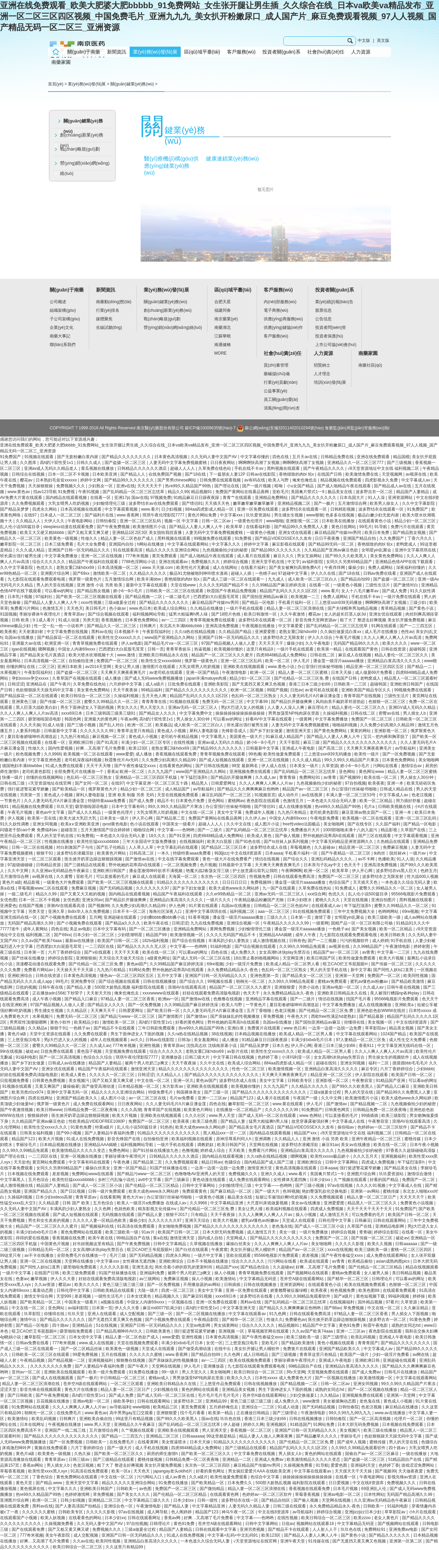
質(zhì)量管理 (276, 365)
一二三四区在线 (100, 946)
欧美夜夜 (8, 631)
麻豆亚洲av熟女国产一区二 (367, 812)
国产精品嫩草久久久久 (317, 1436)
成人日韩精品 (256, 1354)
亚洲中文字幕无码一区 (68, 1092)
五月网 (95, 917)
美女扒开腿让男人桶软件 (253, 1249)
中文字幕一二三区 (394, 952)
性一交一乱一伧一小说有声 (59, 625)
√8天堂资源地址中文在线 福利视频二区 (384, 468)
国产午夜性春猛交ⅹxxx (135, 765)
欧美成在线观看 (315, 1261)
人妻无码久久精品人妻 (249, 1506)
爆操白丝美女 (98, 1168)
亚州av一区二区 (27, 1372)
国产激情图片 (171, 1016)
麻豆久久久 (284, 555)
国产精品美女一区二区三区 (307, 975)
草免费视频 (274, 1016)
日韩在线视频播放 (160, 981)
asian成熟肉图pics (393, 1261)
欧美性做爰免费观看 (282, 754)
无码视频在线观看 (118, 1214)
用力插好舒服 (409, 800)
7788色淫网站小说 (138, 561)
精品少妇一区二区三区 (415, 520)
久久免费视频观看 (29, 503)
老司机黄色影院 (37, 771)
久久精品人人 (28, 520)
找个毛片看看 (193, 1412)
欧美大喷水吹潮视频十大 (92, 655)
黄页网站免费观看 (49, 1162)
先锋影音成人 (234, 730)
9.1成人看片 (44, 620)
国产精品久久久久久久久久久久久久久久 (360, 742)
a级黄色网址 (158, 958)
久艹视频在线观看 (351, 1179)
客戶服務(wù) (241, 52)
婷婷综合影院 (61, 958)
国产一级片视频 (257, 486)
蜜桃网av (236, 800)
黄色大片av (133, 1197)
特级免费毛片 (161, 1092)
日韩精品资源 (49, 864)
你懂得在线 (355, 1022)
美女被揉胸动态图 (340, 1401)
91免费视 (244, 538)
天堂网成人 (237, 1238)
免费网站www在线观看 (93, 1173)
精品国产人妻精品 (413, 491)
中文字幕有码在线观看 (90, 1162)
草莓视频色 (301, 847)
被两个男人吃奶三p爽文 (147, 1063)
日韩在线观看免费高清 (294, 876)
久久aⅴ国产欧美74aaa (42, 940)
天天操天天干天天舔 (75, 969)
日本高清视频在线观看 (81, 509)
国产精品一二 (420, 666)
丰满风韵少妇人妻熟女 (229, 940)
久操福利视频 (127, 695)
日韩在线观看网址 (145, 1517)
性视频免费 (260, 876)
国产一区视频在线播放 (336, 1377)
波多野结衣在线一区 (240, 1500)
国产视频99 (351, 777)
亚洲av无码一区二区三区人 (193, 707)
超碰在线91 (327, 1063)
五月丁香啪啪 (259, 1010)
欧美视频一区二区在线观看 (88, 754)
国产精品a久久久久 (123, 923)
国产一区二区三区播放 (150, 929)
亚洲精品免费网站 (272, 497)
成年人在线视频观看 (109, 1039)
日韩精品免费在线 (338, 456)
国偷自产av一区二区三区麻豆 (372, 1453)
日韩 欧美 (21, 620)
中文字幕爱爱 (291, 625)
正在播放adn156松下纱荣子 (58, 993)
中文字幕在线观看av (247, 1313)
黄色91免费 (350, 1325)
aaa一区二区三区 (274, 911)
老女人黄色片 (387, 1517)
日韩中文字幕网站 (342, 1162)
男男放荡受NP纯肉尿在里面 (294, 713)
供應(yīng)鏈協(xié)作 (283, 327)
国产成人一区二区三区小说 (98, 1185)
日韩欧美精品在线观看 (114, 1290)
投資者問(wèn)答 (330, 327)
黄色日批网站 (344, 526)
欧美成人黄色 (260, 835)
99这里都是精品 (221, 1436)
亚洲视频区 (277, 1424)
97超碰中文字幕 (293, 573)
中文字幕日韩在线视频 (234, 1057)
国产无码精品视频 (116, 888)
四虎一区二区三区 (178, 1290)
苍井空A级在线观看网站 (302, 1278)
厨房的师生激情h (163, 1453)
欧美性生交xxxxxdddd (161, 660)
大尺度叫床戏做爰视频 (268, 1203)
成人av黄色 (176, 1477)
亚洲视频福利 (394, 1156)
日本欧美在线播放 (339, 520)
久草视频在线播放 (207, 1243)
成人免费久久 (244, 952)
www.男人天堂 (222, 1115)
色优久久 (45, 567)
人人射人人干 (325, 1529)
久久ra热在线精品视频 (195, 631)
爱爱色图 (339, 1465)
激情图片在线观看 (159, 666)
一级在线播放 (415, 1453)
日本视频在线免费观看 (29, 1173)
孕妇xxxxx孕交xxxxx (31, 678)
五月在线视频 (114, 1354)
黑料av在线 (101, 631)
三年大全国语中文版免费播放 (149, 841)
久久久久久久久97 (153, 888)
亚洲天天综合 (198, 1220)
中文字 (293, 561)
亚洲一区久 (183, 1080)
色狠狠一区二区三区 (387, 701)
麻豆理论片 (318, 707)
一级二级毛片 (178, 596)
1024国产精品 (393, 1034)
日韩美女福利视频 (37, 1133)
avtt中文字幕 (150, 1179)
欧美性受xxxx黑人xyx (48, 1471)
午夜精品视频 (33, 1360)
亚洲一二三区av (213, 1098)
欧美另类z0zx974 (28, 1092)
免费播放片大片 (306, 829)
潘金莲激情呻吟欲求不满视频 (156, 870)
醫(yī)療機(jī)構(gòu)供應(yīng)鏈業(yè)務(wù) (171, 166)
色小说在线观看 (145, 824)
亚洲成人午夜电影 (299, 748)
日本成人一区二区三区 (61, 515)
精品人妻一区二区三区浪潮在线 (295, 608)
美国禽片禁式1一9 (308, 491)
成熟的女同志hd (406, 1325)
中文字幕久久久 (226, 544)
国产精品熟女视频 (410, 532)
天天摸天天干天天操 (354, 1471)
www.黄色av (19, 491)
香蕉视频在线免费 (69, 1238)
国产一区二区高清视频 (60, 1057)
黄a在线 (160, 1238)
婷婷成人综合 (213, 1150)
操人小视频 (306, 1214)
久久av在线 (83, 1541)
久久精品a (38, 1028)
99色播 (254, 754)
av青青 (330, 777)
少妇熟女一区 (101, 486)
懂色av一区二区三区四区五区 (127, 975)
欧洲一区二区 (263, 672)
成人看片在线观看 (254, 555)
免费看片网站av (39, 969)
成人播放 (113, 678)
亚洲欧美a (405, 1004)
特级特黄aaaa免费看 (107, 800)
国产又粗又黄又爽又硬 (89, 532)
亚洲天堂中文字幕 (82, 1482)
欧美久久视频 (380, 1243)
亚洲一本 (395, 783)
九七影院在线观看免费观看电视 (37, 579)
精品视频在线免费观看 (341, 480)
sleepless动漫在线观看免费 (68, 526)
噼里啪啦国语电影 (45, 719)
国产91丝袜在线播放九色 (156, 1150)
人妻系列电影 (28, 730)
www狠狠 (314, 515)
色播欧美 (386, 859)
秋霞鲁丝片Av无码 (122, 760)
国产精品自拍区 (276, 1500)
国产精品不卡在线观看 (115, 1028)
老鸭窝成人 (406, 544)
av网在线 (421, 1354)
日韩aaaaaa (406, 1243)
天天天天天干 (150, 486)
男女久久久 (127, 707)
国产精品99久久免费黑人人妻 (301, 526)
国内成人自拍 (211, 1238)
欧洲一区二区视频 (247, 690)
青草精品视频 (393, 608)
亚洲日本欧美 (70, 666)
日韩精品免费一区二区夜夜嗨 (91, 1109)
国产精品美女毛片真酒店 (43, 655)
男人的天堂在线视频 (55, 585)
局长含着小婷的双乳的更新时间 (184, 1267)
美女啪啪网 (428, 760)
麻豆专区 (369, 1068)
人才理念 (322, 373)
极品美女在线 (340, 491)
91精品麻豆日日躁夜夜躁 (197, 497)
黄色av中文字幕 (51, 812)
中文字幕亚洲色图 (45, 760)
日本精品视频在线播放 (256, 1034)
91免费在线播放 (144, 1372)
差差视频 (61, 1173)
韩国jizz (221, 853)
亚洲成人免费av (269, 1459)
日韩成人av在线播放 (67, 1063)
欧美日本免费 (377, 532)
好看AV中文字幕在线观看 (269, 719)
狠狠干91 (45, 853)
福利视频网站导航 (149, 614)
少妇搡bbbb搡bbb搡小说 (163, 917)
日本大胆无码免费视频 (223, 1232)
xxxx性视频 (92, 602)
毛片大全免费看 (92, 544)
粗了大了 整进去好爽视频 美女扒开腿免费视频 (383, 620)
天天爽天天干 (103, 1010)
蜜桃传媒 (413, 1138)
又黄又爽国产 (48, 1086)
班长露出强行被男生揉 (21, 555)
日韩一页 (155, 649)
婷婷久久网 (253, 1424)
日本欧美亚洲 (105, 474)
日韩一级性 (208, 1500)
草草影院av (376, 1028)
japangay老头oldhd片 (173, 1471)
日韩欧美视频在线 (395, 806)
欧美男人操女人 (385, 503)
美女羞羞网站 (207, 1039)
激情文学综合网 (39, 1296)
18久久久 (158, 835)
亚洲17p (121, 497)
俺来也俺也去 (305, 480)
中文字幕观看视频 (122, 509)
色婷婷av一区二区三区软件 (382, 1127)
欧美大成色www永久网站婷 (234, 888)
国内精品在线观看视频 (67, 497)
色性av (407, 631)
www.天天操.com (158, 567)
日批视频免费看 (15, 1080)
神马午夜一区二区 (239, 1512)
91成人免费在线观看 (64, 765)
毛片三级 (118, 1255)
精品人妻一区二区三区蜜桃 (303, 672)
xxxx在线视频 (340, 1249)
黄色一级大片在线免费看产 (227, 859)
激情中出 (28, 1319)
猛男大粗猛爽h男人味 (189, 614)
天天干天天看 (127, 952)
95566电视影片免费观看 (414, 894)
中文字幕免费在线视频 (68, 631)
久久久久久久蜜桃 (146, 1354)
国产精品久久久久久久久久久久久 (196, 690)
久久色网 (103, 1208)
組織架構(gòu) (63, 310)
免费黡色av (295, 1319)
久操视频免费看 (298, 1465)
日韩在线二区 (323, 655)
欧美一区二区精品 (376, 800)
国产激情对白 (406, 585)
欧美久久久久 (395, 643)
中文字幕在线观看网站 (188, 544)
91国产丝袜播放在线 (169, 1168)
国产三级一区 (217, 1092)
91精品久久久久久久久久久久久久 (188, 882)
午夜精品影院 (207, 1319)
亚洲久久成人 (273, 1173)
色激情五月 (53, 608)
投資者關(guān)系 (281, 52)
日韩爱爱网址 (224, 783)
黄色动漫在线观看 (209, 1179)
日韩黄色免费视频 (49, 1080)
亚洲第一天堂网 (350, 975)
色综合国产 (340, 882)
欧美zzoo (363, 1517)
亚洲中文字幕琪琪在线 (416, 550)
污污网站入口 (150, 1477)
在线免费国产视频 (165, 474)
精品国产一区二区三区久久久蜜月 (222, 655)
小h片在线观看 (423, 1512)
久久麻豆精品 (416, 1307)
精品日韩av (211, 1162)
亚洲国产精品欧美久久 (77, 1098)
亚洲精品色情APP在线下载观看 (404, 561)
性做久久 (89, 538)
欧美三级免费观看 (79, 1273)
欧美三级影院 (394, 1115)
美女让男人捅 (127, 666)
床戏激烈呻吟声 (17, 1447)
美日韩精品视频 (407, 1273)
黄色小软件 (61, 1022)
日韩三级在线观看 (290, 1506)
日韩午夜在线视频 (404, 987)
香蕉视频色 (112, 620)
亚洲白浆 (236, 1028)
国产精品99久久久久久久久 (129, 480)
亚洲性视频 (150, 1045)
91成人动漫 (69, 620)
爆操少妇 (357, 567)
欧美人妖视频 (53, 1517)
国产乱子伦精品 (111, 847)
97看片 (391, 1302)
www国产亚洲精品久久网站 (169, 637)
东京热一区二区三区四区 (224, 876)
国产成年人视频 (352, 1442)
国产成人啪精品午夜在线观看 (344, 486)
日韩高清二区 (142, 853)
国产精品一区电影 (259, 602)
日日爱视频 (339, 1482)
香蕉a (112, 771)
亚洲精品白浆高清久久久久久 (394, 660)
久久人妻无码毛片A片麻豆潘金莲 (310, 695)
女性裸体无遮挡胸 (290, 1179)
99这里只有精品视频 (135, 1418)
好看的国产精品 (385, 1179)
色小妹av (118, 608)
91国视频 (8, 614)
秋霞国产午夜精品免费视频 (232, 590)
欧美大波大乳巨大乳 (78, 818)
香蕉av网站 (34, 1465)
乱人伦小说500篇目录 (20, 526)
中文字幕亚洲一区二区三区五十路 (157, 783)
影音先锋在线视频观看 (41, 1389)
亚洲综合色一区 (119, 1506)
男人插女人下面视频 (410, 1313)
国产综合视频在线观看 (109, 614)
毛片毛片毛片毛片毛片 (219, 1395)
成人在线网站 (225, 567)
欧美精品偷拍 (360, 1261)
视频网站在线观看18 (315, 1523)
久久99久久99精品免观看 (303, 946)
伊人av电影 (131, 643)
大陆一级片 (148, 1290)
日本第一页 (301, 917)
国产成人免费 (395, 590)
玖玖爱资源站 (259, 515)
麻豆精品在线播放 (402, 1407)
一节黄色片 (11, 800)
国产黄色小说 (422, 608)
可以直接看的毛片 (113, 876)
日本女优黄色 (139, 1296)
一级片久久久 (219, 899)
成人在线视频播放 (375, 1004)
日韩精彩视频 (343, 509)
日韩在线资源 (394, 649)
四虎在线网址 (41, 1098)
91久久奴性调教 (15, 824)
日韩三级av (80, 1459)
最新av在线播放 (80, 940)
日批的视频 (26, 987)
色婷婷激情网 (78, 1494)
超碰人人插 (241, 573)
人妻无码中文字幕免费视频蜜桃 (178, 462)
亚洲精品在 (37, 684)
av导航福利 (406, 748)
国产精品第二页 (171, 818)
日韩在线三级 (13, 783)
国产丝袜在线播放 (29, 958)
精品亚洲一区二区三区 (360, 847)
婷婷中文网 (91, 480)
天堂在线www (183, 585)
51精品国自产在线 (405, 1459)
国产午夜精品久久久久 (324, 468)
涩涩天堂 (8, 1389)
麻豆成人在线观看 (149, 876)
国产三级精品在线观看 (85, 864)
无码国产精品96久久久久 (356, 643)
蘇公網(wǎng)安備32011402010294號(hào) (280, 428)
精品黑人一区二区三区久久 (372, 1203)
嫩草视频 (39, 1278)
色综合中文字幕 (265, 1477)
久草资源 (330, 765)
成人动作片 (288, 794)
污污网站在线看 (282, 1261)
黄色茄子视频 (90, 1051)
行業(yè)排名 (108, 310)
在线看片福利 (253, 567)
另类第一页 (30, 794)
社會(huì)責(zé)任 (326, 52)
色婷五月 (428, 870)
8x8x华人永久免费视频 (89, 911)
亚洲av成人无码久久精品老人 (51, 468)
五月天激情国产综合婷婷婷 (106, 829)
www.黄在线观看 (288, 1103)
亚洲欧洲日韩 (81, 742)
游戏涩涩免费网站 (418, 1465)
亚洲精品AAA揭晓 (276, 934)
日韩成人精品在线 (397, 789)
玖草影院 (32, 1313)
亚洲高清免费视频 (222, 625)
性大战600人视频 (422, 876)
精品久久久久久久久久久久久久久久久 (193, 1068)
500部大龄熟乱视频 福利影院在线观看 (130, 987)
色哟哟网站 (389, 911)
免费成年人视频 (260, 812)
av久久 (137, 1039)
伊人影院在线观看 (372, 1074)
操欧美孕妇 (124, 1401)
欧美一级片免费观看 (107, 1372)
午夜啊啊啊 (291, 870)
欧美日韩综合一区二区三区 (86, 695)
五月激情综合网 (353, 503)
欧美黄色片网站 (112, 853)
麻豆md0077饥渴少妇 (163, 1307)
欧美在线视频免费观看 (365, 1284)
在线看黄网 (110, 1197)
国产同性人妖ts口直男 (394, 969)
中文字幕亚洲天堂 (240, 1307)
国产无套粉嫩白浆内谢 (78, 456)
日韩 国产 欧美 (76, 1203)
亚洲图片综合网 (55, 573)
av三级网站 (150, 1278)
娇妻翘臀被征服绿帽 (289, 1290)
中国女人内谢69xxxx (77, 649)
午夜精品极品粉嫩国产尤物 (259, 899)
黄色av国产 (137, 964)
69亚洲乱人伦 (374, 1488)
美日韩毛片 (96, 608)
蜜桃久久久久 (328, 899)
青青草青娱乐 (179, 649)
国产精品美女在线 (401, 1168)
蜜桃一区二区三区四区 (412, 1249)
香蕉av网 (173, 1517)
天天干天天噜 (99, 765)
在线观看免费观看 (400, 1290)
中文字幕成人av (416, 480)
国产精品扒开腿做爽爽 (292, 701)
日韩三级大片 (198, 1057)
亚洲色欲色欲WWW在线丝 (381, 1010)
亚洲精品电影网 (390, 1226)
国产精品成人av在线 (393, 486)
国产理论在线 (227, 486)
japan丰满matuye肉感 (206, 678)
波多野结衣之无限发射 (284, 637)
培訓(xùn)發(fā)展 (330, 382)
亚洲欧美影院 (216, 684)
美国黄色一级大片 (246, 736)
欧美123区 (139, 748)
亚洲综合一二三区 (258, 1407)
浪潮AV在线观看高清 (66, 905)
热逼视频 (203, 649)
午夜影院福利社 (157, 631)
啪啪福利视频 (345, 725)
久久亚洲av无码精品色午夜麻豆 (61, 870)
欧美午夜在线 (156, 923)
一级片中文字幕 (209, 1255)
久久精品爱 (49, 1203)
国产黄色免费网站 (331, 730)
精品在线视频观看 (421, 1267)
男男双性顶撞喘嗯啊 (29, 1022)
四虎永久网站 (45, 509)
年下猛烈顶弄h (194, 777)
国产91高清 (107, 742)
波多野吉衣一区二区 (375, 491)
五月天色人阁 (154, 695)
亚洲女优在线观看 (295, 532)
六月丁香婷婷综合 (65, 952)
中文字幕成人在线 (349, 1121)
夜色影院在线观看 (264, 800)
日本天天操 (342, 672)
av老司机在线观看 (166, 672)
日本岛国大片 (352, 497)
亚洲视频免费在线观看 (250, 771)
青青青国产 (368, 1342)
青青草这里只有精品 (136, 730)
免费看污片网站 (25, 608)
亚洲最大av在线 (27, 643)
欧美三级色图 (205, 1121)
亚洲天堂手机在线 (268, 561)
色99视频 (291, 1191)
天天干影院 (290, 742)
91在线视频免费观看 (312, 911)
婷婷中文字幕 (257, 544)
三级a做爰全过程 (121, 602)
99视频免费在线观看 (213, 538)
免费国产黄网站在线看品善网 (242, 491)
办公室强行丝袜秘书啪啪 (320, 666)
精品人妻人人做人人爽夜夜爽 (266, 1436)
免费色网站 (119, 1150)
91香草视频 (199, 917)
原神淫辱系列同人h (234, 1138)
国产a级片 (344, 1296)
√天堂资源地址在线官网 (50, 783)
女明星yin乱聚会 (377, 550)
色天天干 (352, 864)
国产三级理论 (335, 1337)
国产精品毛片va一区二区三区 (171, 643)
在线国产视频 (31, 905)
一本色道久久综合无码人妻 (332, 800)
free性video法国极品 (302, 824)
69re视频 (410, 911)
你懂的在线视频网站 (45, 777)
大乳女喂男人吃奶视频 (69, 503)
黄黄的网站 (361, 730)
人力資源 (360, 52)
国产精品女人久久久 (158, 713)
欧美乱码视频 (364, 1337)
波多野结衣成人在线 (269, 847)
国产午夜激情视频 (17, 1109)
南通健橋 (222, 344)
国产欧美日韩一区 (164, 1010)
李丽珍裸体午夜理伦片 (40, 614)
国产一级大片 (268, 1191)
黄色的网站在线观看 (200, 1389)
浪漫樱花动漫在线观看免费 (41, 964)
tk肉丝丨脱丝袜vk (390, 853)
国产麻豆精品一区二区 (231, 1191)
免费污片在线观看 (408, 526)
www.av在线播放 (390, 1412)
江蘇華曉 (222, 336)
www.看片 (150, 509)
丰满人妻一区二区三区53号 (351, 794)
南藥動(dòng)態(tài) (113, 301)
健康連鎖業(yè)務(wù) (232, 159)
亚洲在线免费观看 (374, 456)
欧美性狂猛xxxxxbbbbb (98, 841)
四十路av (61, 1325)
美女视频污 (79, 1080)
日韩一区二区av (217, 520)
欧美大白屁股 (220, 841)
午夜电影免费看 (325, 818)
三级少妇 (418, 602)
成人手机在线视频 (152, 1447)
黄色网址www (372, 771)
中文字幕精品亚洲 (227, 1203)
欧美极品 (163, 725)
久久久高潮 (131, 1109)
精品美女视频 (402, 1028)
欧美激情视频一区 (187, 934)
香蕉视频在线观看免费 (176, 754)
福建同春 (222, 310)
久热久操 (83, 1453)
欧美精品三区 (166, 1407)
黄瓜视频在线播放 (98, 468)
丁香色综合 (43, 1477)
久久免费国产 (392, 538)
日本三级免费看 (59, 544)
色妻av (22, 1278)
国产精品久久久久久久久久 (127, 456)
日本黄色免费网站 (142, 620)
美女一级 (288, 1232)
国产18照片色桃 (226, 614)
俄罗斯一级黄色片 (86, 579)
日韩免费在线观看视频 (221, 480)
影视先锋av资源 (403, 1477)
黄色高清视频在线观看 (296, 1168)
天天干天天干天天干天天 (370, 1208)
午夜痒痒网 (335, 567)
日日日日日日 (235, 882)
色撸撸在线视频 (228, 999)
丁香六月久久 (420, 538)
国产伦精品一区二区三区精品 (152, 1185)
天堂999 (64, 1296)
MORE (220, 353)
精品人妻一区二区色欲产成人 (127, 538)
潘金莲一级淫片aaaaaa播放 (339, 660)
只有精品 (199, 1214)
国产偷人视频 (288, 835)
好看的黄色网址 (190, 1022)
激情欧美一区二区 (110, 573)
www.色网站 (311, 1115)
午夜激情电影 (235, 672)
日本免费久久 (240, 1482)
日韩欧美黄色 (158, 1331)
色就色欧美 (125, 1208)
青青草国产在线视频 (363, 695)
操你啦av (346, 1127)
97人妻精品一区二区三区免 (361, 1039)
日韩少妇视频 (73, 1500)
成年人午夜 (306, 934)
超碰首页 (69, 829)
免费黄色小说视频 (417, 1203)
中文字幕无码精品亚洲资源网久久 (342, 841)
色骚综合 (233, 1162)
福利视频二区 (243, 911)
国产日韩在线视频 (212, 765)
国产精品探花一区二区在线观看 (66, 637)
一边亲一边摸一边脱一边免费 (335, 1028)
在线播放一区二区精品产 (239, 1109)
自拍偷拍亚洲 (81, 660)
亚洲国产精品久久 (41, 1191)
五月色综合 (39, 1179)
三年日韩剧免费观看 (157, 1028)
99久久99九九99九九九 (350, 1412)
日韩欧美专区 (300, 1080)
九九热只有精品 (75, 736)
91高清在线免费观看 (136, 1226)
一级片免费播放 (314, 1232)
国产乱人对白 (112, 725)
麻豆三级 (312, 742)
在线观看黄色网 (225, 1494)
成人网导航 (158, 1512)
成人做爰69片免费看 (374, 672)
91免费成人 (346, 888)
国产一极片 (324, 503)
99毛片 (365, 526)
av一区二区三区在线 (148, 1098)
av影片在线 (238, 1051)
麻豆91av (330, 1144)
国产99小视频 (69, 1133)
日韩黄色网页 (338, 1109)
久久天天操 (30, 725)
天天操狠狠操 (41, 486)
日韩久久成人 (89, 462)
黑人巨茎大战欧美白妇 (37, 707)
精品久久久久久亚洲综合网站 (173, 550)
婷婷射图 (422, 946)
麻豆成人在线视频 (355, 655)
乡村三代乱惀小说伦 (117, 1179)
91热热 (166, 1127)
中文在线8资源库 (246, 853)
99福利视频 (399, 1296)
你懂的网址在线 (21, 666)
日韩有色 (297, 940)
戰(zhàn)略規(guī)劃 (80, 149)
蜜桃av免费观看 (333, 981)
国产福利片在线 (100, 515)
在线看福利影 (259, 526)
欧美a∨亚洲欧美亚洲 (80, 824)
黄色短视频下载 (371, 1296)
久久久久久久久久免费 (51, 1366)
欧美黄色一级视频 (62, 538)
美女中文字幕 (230, 812)
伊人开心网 (143, 818)
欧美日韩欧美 (393, 934)
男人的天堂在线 (359, 1092)
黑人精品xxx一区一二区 (225, 1133)
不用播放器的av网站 (202, 1284)
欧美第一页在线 (42, 818)
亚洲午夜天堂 (293, 1541)
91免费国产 (11, 456)
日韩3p (185, 1039)
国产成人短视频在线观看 (222, 760)
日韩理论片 (382, 1278)
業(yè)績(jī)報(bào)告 (334, 301)
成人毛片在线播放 (382, 631)
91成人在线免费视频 (85, 1138)
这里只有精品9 (260, 649)
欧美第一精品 (330, 649)
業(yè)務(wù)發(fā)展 (155, 52)
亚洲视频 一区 (232, 1331)
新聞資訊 (116, 52)
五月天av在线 (305, 456)
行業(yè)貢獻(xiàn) (281, 382)
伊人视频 (16, 818)
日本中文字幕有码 (128, 806)
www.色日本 (140, 608)
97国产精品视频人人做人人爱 (229, 643)
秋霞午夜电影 (376, 1325)
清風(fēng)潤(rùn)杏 (282, 408)
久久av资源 (45, 1284)
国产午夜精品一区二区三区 (346, 853)
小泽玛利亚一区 (296, 1057)
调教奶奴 (206, 1144)
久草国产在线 (413, 829)
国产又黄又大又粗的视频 (83, 894)
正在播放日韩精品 (253, 1412)
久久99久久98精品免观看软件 (304, 1296)
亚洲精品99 (216, 1401)
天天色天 (75, 608)
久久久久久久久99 (97, 730)
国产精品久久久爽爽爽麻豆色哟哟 (248, 789)
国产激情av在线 (140, 859)
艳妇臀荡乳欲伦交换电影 (325, 1191)
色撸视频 (190, 1150)
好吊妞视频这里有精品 (94, 1243)
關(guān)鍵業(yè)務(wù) (132, 84)
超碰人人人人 (183, 468)
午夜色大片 (298, 1016)
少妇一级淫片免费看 (391, 1354)
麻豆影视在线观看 (289, 544)
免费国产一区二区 (384, 975)
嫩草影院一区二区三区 (21, 544)
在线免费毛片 (69, 1412)
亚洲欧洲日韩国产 (407, 684)
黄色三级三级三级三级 (124, 1284)
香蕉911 (367, 1045)
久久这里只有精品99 (125, 1547)
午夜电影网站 (80, 520)
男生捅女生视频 (289, 515)
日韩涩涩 (16, 684)
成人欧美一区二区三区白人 (313, 579)
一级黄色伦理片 (249, 520)
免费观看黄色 (195, 1191)
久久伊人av (256, 818)
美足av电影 (80, 929)
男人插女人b (415, 713)
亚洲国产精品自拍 (360, 538)
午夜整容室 (362, 1080)
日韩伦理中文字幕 (335, 1220)
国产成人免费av (367, 1372)
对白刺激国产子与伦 (75, 847)
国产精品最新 (372, 1016)
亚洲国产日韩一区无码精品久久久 (79, 550)
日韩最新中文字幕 (61, 730)
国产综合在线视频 (189, 940)
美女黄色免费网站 (387, 555)
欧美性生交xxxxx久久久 (120, 637)
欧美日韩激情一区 (261, 614)
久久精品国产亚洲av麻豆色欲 (331, 550)
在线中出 (223, 1348)
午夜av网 (128, 719)
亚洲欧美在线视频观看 (244, 666)
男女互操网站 (310, 555)
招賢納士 (322, 365)
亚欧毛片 (280, 491)
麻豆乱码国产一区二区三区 (227, 794)
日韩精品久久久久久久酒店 (142, 468)
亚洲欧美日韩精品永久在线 (164, 655)
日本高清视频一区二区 (118, 567)
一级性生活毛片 (109, 1296)
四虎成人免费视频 (378, 1162)
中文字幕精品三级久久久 (147, 1500)
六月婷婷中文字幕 (126, 684)
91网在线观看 (384, 625)
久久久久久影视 (350, 1243)
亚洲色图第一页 (265, 975)
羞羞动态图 (43, 1290)
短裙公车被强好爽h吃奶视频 (282, 1197)
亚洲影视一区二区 (303, 520)
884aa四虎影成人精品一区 (210, 509)
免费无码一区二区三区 (223, 701)
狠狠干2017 (177, 1214)
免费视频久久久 (71, 486)
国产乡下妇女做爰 (267, 730)
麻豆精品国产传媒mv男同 (338, 532)
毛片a (370, 806)
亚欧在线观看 (239, 1255)
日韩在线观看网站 (390, 1220)
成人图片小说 (267, 824)
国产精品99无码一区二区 (331, 544)
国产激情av (197, 1016)
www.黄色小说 (281, 666)
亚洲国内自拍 (121, 544)
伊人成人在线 (274, 765)
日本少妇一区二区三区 (94, 934)
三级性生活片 (378, 585)
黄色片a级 (11, 882)
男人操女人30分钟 (193, 719)
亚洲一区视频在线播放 (81, 1156)
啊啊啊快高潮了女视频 (259, 462)
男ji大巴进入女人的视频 (243, 707)
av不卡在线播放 (39, 1255)
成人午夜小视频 (47, 999)
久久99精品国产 (368, 946)
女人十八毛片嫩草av (360, 590)
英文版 (383, 40)
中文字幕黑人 (214, 736)
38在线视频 (221, 1034)
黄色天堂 (24, 1482)
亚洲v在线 (125, 486)
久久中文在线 (239, 824)
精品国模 (401, 456)
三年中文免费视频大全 (355, 911)
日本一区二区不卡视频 (69, 474)
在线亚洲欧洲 (15, 1004)
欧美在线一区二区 (381, 777)
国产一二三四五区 (417, 625)
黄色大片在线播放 (81, 1389)
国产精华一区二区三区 (348, 1278)
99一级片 (171, 1372)
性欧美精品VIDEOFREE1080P (97, 1121)
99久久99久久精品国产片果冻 (352, 760)
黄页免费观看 (165, 555)
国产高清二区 (331, 748)
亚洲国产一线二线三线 (66, 1430)
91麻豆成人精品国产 (284, 736)
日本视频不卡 (127, 631)
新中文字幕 (361, 969)
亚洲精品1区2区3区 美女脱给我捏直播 (147, 532)
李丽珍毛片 (26, 1144)
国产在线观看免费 (29, 1529)
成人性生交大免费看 (408, 1039)
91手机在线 (402, 940)
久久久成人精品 (31, 550)
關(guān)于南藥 (83, 52)
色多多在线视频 (340, 515)
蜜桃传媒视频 (150, 1459)
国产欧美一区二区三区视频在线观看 (89, 596)
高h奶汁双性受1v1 (57, 462)
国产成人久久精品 (85, 812)
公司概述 (58, 301)
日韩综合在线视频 (29, 474)
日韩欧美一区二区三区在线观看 (175, 590)
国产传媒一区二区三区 (61, 701)
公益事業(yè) (275, 391)
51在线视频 (107, 1325)
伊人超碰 (232, 1424)
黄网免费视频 (223, 929)
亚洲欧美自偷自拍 (96, 1418)
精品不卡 (165, 800)
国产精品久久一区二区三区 (112, 625)
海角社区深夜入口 (166, 911)
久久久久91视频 (371, 1185)
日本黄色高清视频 (171, 456)
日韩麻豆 (363, 1220)
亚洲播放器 (172, 1057)
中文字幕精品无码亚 (258, 1278)
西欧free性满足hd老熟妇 (334, 1016)
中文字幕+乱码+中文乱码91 (233, 1535)
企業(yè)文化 (61, 327)
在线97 (31, 515)
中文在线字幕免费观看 (179, 859)
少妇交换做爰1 (303, 1395)
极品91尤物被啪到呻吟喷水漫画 (199, 573)
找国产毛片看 (359, 999)
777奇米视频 (137, 555)
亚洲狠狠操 (86, 958)
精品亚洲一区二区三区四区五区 (375, 666)
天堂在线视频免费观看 (178, 794)
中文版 (364, 40)
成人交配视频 (132, 1313)
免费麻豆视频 (395, 847)
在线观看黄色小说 (375, 520)
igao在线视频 (24, 649)
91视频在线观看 (39, 456)
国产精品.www (49, 1482)
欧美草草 (235, 526)
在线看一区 (101, 497)
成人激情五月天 (334, 1214)
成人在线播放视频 (295, 806)
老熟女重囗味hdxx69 (75, 567)
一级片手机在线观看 (245, 608)
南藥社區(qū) (370, 365)
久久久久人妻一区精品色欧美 (100, 1220)
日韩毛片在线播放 (401, 1372)
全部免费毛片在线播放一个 (79, 771)
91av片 (149, 1232)
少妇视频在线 (166, 1389)
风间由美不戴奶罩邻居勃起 (341, 701)
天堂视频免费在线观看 (126, 1051)
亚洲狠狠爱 (285, 987)
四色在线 (281, 456)
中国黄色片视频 (55, 1243)
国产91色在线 (248, 841)
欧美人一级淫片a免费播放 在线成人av (152, 1203)
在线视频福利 (192, 841)
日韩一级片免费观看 (107, 1191)
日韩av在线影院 (160, 1039)
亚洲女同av (92, 899)
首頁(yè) (55, 84)
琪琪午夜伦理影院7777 (164, 515)
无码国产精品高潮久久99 (31, 923)
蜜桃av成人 (159, 1377)
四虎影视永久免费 (382, 480)
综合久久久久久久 (49, 561)
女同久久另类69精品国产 (349, 561)
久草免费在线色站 (215, 468)
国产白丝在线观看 (192, 1249)
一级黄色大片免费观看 (64, 882)
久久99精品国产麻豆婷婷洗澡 (279, 585)
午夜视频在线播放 (259, 625)
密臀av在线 (390, 713)
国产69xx (82, 573)
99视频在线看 (220, 981)
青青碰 (365, 1232)
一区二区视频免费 (181, 864)
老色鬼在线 (282, 1226)
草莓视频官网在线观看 (269, 1331)
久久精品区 (77, 1010)
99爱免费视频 (86, 1354)
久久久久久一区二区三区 (112, 1074)
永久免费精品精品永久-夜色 (233, 969)
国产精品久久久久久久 (390, 1535)
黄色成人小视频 (172, 730)
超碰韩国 (418, 649)
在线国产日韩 (330, 474)
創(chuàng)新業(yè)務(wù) (81, 140)
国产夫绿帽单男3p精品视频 (353, 608)
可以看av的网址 (60, 590)
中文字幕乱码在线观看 (178, 847)
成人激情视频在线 (270, 940)
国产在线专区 (360, 824)
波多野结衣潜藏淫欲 (76, 853)
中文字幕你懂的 (255, 456)
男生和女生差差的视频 (49, 1220)
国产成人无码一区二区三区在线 (202, 958)
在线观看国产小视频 (19, 1517)
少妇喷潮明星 (130, 934)
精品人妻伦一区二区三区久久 (402, 655)
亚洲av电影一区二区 (341, 987)
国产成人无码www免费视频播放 (154, 678)
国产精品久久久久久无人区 (142, 946)
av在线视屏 (313, 794)
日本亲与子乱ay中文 (323, 864)
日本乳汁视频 (20, 596)
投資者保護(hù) (329, 336)
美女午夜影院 (58, 1535)
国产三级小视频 (82, 725)
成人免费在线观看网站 (94, 1103)
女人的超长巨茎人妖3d (345, 614)
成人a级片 (155, 684)
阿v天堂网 (296, 1372)
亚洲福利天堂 (363, 1465)
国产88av (332, 1307)
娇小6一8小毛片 (128, 590)
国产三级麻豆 (177, 1179)
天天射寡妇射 (31, 631)
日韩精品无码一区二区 (49, 1249)
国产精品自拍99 (356, 579)
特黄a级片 (105, 1127)
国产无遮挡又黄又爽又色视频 (259, 684)
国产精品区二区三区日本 (224, 847)
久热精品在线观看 (394, 841)
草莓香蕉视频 (13, 1471)
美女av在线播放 (356, 1144)
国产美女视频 (364, 929)
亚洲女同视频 (45, 824)
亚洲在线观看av (174, 561)
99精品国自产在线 (133, 1238)
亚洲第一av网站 (366, 1191)
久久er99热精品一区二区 (229, 894)
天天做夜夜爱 (411, 1471)
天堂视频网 (392, 474)
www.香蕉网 (128, 515)
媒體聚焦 (104, 319)
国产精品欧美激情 (408, 981)
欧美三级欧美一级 (385, 917)
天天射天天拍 (99, 993)
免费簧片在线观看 (264, 1028)
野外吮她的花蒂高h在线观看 (329, 835)
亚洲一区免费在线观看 (258, 509)
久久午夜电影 (318, 643)
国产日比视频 (73, 1191)
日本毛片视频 (346, 1488)
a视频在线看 (112, 1302)
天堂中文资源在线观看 (50, 1034)
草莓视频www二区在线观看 (43, 888)
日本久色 (280, 1045)
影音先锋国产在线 (124, 1138)
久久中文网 (18, 870)
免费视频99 (261, 882)
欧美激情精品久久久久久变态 (79, 1150)
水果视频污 (11, 672)
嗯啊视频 (47, 649)
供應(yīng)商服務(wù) (283, 319)
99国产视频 (277, 690)
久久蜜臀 (65, 876)
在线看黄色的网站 (176, 765)
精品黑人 (200, 783)
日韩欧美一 (96, 1442)
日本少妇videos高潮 (54, 1197)
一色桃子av (265, 573)
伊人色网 (177, 905)
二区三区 (46, 666)
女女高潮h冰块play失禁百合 (285, 952)
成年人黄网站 (36, 929)
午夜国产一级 (306, 1098)
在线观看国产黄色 (362, 649)
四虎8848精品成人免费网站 (282, 655)
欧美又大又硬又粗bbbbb (43, 532)
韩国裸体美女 (189, 1092)
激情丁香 (323, 917)
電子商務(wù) (276, 310)
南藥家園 (61, 62)
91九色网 (278, 1313)
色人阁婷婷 (182, 1512)
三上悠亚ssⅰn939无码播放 (339, 602)
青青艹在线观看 (237, 497)
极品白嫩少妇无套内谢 (379, 515)
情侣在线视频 (268, 859)
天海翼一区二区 (183, 876)
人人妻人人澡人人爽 (286, 707)
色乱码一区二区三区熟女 (254, 695)
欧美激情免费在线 (362, 474)
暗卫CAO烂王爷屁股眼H (346, 964)
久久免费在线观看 (91, 1034)
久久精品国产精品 (235, 631)
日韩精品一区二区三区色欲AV (281, 905)
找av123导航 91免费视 (54, 491)
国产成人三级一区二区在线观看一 (234, 579)
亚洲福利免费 (152, 1273)
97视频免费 (160, 497)
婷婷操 (419, 1296)
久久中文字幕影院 (419, 503)
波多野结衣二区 (188, 1401)
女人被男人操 (377, 1273)
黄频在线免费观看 (51, 1447)
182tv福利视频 (156, 940)
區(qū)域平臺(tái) (202, 52)
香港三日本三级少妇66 (310, 684)
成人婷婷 (380, 940)
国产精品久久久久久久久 (314, 497)
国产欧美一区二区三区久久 (119, 1453)
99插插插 (370, 1115)
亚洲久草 (57, 911)
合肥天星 (222, 301)
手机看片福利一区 (295, 602)
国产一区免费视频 (399, 754)
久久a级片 (198, 1477)
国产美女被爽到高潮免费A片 (295, 567)
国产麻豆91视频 (198, 1296)
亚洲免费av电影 (404, 1529)
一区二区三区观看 (45, 859)
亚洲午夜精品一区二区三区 (377, 1138)
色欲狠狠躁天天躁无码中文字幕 (45, 690)
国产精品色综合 (255, 1267)
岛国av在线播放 (19, 637)
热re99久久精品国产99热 (188, 486)
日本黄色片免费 (190, 800)
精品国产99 (157, 934)
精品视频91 (202, 491)
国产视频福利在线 (98, 1226)
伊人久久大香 (63, 1278)
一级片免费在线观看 (402, 596)
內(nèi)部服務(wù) (280, 301)
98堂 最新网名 (245, 765)
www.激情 (126, 655)
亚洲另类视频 (252, 1529)
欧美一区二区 (278, 660)
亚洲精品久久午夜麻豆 (135, 1424)
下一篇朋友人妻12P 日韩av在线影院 (242, 474)
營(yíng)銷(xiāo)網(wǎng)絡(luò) (84, 168)
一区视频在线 (180, 1302)
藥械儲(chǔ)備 (277, 373)
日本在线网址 (33, 1424)
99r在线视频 (12, 1051)
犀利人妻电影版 (204, 730)
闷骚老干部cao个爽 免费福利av (29, 829)
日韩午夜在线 (51, 987)
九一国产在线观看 (279, 888)
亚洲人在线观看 (102, 1313)
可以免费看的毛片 (368, 1214)
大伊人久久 (55, 520)
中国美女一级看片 (179, 824)
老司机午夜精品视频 (180, 736)
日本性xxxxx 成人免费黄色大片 (284, 1377)
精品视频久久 (167, 1296)
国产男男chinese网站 (177, 480)
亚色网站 (347, 771)
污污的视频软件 (355, 940)
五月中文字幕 (170, 975)
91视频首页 (264, 794)
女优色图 (8, 899)
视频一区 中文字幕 (182, 520)
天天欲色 (22, 1162)
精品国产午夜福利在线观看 (94, 561)
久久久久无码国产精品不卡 (224, 585)
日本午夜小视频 (424, 1144)
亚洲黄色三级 (24, 701)
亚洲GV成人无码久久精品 (413, 707)
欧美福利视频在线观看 (192, 1138)
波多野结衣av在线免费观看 (154, 503)
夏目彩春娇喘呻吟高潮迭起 (33, 736)
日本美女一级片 (304, 765)
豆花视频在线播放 (53, 1401)
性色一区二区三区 (249, 1068)
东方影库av (173, 1086)
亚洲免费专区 (83, 981)
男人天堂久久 (153, 707)
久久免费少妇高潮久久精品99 (387, 725)
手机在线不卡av (249, 468)
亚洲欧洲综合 (20, 975)
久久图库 (28, 462)
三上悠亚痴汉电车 (24, 1039)
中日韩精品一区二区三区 (123, 1377)
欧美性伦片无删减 (193, 567)
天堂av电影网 (199, 1325)
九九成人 (276, 579)
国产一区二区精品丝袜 (82, 1348)
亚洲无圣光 (142, 1267)
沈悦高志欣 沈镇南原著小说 (212, 1045)
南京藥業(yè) (226, 319)
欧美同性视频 (416, 975)
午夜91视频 (89, 491)
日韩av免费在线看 (380, 573)
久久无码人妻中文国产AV (214, 456)
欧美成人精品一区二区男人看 (293, 964)
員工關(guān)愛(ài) (281, 399)
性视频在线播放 (59, 841)
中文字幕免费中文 (196, 713)
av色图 (146, 1488)
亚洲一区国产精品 (203, 672)
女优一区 (214, 1342)
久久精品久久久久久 (148, 573)
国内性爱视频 (61, 748)
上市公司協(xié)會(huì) (335, 344)
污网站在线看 (386, 765)
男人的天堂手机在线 (55, 835)
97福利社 (45, 596)
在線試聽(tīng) (109, 327)
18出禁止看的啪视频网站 (257, 958)
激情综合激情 (420, 1173)
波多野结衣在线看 (257, 1296)
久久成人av (266, 777)
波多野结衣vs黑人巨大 (397, 870)
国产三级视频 (400, 462)
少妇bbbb (425, 1068)
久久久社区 (195, 1115)
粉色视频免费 (28, 754)
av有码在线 (255, 480)
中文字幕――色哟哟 (176, 829)
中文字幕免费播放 (62, 555)
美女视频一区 (380, 1022)
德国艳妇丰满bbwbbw (22, 765)
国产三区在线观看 (375, 835)
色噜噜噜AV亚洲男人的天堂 (200, 1173)
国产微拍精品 (212, 1488)
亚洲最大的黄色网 (101, 719)
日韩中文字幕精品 (170, 1243)
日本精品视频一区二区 (139, 1086)
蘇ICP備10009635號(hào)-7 (210, 428)
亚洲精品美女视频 (239, 1389)
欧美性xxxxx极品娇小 (330, 1156)
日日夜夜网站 (223, 462)
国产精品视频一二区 (144, 596)
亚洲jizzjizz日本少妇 (363, 1512)
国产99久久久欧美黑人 (346, 555)
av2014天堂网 (98, 666)
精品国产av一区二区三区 (305, 789)
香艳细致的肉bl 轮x (297, 474)
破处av (32, 1051)
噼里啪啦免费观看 (80, 1267)
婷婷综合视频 (236, 561)
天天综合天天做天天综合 (122, 958)
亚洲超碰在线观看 (121, 917)
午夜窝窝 (219, 1249)
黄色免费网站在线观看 (82, 1232)
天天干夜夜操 (126, 690)
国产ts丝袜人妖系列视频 (286, 841)
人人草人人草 (141, 847)
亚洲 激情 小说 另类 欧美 (100, 585)
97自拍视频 (355, 783)
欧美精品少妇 (87, 1022)
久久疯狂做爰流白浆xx (341, 631)
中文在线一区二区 (198, 812)
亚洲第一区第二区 (406, 1541)
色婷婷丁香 (268, 1057)
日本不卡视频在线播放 (208, 1261)
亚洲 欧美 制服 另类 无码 (131, 794)
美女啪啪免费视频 (175, 1226)
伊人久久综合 (320, 637)
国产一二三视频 (322, 940)
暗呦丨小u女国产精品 (294, 486)
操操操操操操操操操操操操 (240, 713)
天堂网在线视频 (264, 1144)
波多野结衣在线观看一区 (305, 509)
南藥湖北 (222, 327)
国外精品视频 (370, 1302)
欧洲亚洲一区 (57, 643)
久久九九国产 (161, 771)
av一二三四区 (175, 620)
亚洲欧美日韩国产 (97, 1488)
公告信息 (323, 319)
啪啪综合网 (144, 829)
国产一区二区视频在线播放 (201, 1313)
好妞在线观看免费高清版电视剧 (211, 993)
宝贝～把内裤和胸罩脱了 (386, 736)
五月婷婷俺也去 (224, 1407)
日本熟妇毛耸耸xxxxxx (57, 480)
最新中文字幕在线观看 (147, 585)
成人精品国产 (178, 789)
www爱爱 (124, 754)
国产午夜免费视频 (114, 526)
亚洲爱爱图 (265, 631)
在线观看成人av (326, 905)
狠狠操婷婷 (38, 1115)
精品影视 (389, 829)
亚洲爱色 (8, 905)
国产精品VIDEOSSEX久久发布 (284, 538)
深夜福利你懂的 (411, 567)
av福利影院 (313, 561)
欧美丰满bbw (149, 579)
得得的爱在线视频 (33, 1238)
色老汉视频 (422, 794)
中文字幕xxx (232, 515)
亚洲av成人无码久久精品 (221, 742)
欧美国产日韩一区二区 (118, 940)
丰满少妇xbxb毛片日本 (312, 1039)
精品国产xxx (306, 1133)
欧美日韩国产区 (321, 958)
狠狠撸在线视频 (131, 1360)
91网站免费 (139, 969)
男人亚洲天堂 (215, 1430)
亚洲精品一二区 (237, 1459)
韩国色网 (73, 719)
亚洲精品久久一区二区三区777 (355, 462)
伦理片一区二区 (409, 1418)
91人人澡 (377, 497)
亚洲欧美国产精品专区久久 (366, 690)
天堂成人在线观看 (299, 1220)
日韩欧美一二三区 (351, 684)
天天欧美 (237, 1150)
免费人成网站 (381, 567)
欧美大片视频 (392, 958)
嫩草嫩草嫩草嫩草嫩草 (254, 503)
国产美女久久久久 (134, 1494)
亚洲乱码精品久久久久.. (333, 859)
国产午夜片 (60, 684)
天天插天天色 (217, 503)
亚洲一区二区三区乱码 (141, 520)
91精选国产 (300, 1424)
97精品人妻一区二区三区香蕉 (128, 999)
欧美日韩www (49, 1109)
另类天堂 (91, 620)
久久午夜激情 (293, 614)
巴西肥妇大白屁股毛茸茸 (216, 596)
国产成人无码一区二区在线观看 (267, 1115)
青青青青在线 (154, 701)
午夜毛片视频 (348, 637)
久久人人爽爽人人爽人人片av (266, 783)
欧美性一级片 (367, 754)
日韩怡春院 (106, 520)
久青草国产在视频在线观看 (77, 678)
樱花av (27, 480)
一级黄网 (304, 719)
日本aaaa (274, 853)
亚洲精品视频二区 (294, 503)
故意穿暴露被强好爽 (311, 1121)
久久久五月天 (366, 1156)
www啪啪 (274, 520)
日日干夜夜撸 (328, 538)
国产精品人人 (133, 474)
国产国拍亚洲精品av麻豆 (265, 596)
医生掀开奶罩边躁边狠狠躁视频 (93, 859)
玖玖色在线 (231, 1418)
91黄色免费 (82, 1127)
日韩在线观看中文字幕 (216, 1529)
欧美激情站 (226, 1278)
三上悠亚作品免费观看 (221, 1383)
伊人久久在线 (323, 573)
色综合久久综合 (98, 1057)
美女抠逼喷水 (174, 1442)
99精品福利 (152, 690)
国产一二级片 (210, 829)
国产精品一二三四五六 (123, 1436)
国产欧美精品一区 (69, 789)
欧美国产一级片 (355, 1354)
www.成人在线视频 (97, 1342)
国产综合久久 (296, 859)
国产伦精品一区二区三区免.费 (302, 678)
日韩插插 (232, 1284)
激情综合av (412, 765)
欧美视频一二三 (306, 596)
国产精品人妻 (79, 987)
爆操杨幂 (71, 1086)
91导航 (381, 526)
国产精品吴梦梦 (15, 509)
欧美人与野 (279, 480)
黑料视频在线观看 (284, 468)
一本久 (163, 853)
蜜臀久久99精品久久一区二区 (111, 701)
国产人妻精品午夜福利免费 (110, 1133)
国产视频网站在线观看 (308, 1273)
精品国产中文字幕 (319, 1325)
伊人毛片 (302, 660)
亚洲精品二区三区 (163, 1436)
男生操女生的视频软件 (389, 1057)
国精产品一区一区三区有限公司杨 (362, 923)
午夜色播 (122, 1162)
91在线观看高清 (128, 550)
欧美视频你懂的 (229, 649)
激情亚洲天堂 (299, 730)
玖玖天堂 (65, 806)
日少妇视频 (172, 509)
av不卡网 (367, 859)
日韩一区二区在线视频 (33, 847)
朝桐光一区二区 (251, 981)
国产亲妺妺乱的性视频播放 (235, 1016)
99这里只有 (11, 1255)
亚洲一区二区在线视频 (102, 555)
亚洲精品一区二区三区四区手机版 (146, 777)
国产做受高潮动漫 (99, 1086)
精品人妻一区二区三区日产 (372, 1197)
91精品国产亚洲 (391, 1080)
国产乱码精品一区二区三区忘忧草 (134, 491)
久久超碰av (325, 847)
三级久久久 (277, 917)
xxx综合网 (316, 894)
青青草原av (75, 614)
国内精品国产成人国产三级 (269, 1162)
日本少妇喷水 (300, 899)
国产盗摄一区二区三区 (126, 462)
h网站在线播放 (151, 544)
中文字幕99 (258, 701)
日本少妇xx (320, 1179)
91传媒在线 (319, 1541)
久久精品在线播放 (207, 608)
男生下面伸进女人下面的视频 (87, 707)
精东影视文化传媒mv (157, 1208)
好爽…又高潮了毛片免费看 (101, 748)
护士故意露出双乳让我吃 (256, 870)
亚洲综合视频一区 (244, 923)
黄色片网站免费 (202, 515)
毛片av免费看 (182, 1098)
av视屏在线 (417, 474)
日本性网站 (374, 1494)
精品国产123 (242, 1098)
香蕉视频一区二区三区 (251, 1430)
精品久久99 (178, 491)
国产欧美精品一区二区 (41, 1302)
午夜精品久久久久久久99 (286, 923)
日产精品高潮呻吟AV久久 (119, 1331)
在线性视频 (184, 742)
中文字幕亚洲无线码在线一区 (404, 1045)
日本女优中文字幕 (86, 1337)
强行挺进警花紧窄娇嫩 (29, 789)
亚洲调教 (263, 1138)
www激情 (311, 1401)
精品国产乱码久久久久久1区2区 (289, 590)
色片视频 (208, 864)
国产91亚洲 (180, 835)
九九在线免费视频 (207, 923)
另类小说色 (309, 987)
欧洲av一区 (168, 999)
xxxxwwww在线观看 (161, 993)
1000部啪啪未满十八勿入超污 (351, 829)
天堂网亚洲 (293, 958)
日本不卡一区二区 (130, 911)
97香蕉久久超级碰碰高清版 (411, 1150)
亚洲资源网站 (401, 497)
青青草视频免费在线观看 (213, 620)
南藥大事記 (60, 336)
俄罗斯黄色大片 (103, 789)
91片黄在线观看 (204, 905)
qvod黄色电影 (115, 824)
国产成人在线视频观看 (53, 1377)
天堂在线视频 (356, 899)
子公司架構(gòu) (65, 319)
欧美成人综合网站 (171, 608)
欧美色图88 (369, 1290)
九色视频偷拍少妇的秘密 (225, 550)
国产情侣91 (192, 503)
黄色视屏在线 (33, 1488)
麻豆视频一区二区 (109, 736)
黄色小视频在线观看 (336, 1342)
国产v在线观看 (98, 952)
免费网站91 (310, 777)
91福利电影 (221, 946)
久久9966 (52, 754)
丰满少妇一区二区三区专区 (146, 742)
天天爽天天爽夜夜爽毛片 (123, 672)
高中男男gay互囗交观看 (131, 1412)
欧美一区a (121, 1471)
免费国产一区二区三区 (117, 660)
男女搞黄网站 (226, 1325)
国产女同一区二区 (92, 783)
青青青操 (288, 777)
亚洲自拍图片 (384, 899)
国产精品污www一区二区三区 (128, 1016)
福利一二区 (379, 1063)
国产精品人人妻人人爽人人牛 (196, 526)
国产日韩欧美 (20, 1395)
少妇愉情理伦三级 (109, 503)
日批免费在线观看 (185, 684)
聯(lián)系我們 (62, 344)
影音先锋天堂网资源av (316, 620)
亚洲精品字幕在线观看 (267, 999)
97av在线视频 (340, 1185)
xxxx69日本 (72, 713)
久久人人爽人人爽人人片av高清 (393, 637)
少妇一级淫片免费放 (244, 964)
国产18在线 (196, 474)
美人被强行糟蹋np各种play (395, 993)
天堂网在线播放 (79, 1261)
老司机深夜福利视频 (83, 760)
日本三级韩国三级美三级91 (111, 713)
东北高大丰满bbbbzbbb (181, 625)
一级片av (418, 853)
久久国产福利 (388, 824)
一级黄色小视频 (261, 532)
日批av (296, 690)
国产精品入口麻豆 (81, 999)
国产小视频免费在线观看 (63, 917)
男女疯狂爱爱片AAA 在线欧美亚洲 (260, 1471)
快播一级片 (13, 777)
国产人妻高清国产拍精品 (78, 1506)
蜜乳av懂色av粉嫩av (369, 981)
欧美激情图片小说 (150, 526)
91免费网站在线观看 (31, 1407)
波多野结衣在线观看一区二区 (265, 620)
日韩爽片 (148, 625)
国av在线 (139, 497)
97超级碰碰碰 (21, 864)
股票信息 (323, 310)
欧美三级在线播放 (381, 1430)
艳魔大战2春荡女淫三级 (208, 870)
